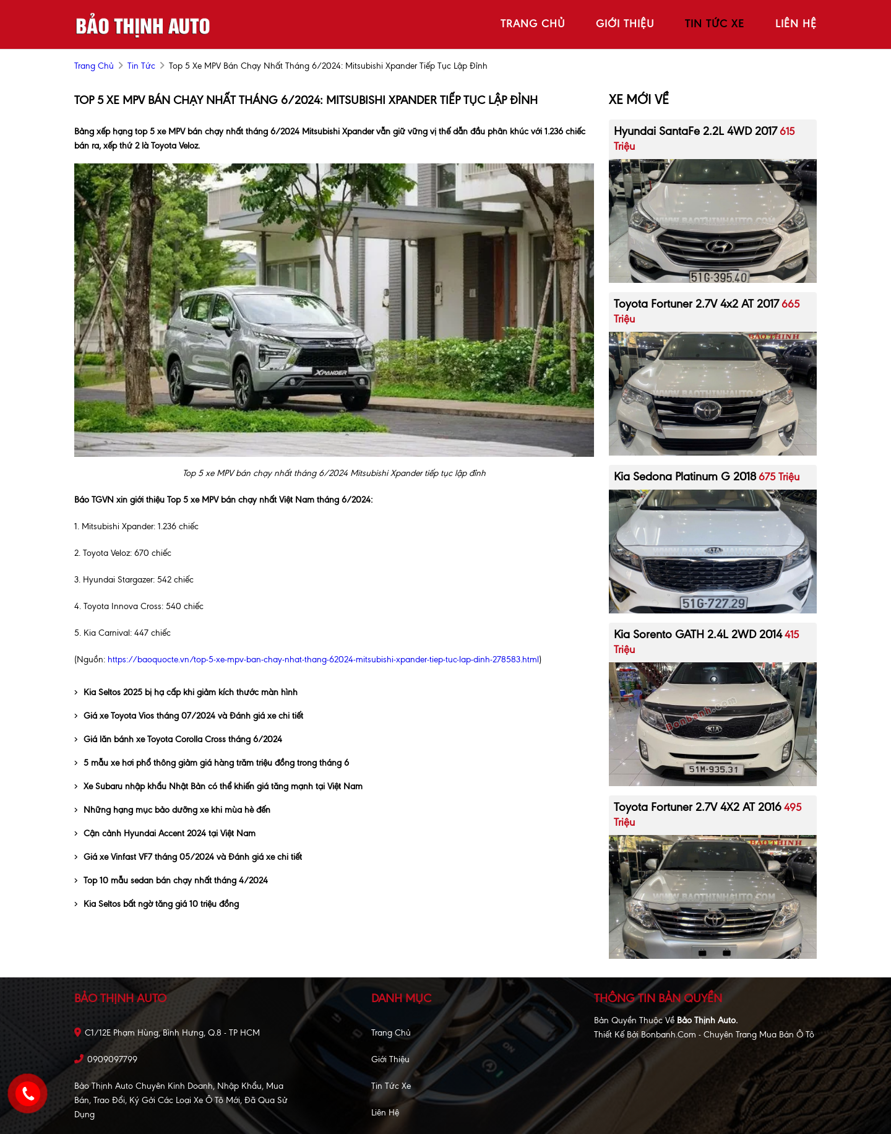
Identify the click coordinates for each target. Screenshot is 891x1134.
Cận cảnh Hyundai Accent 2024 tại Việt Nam (165, 833)
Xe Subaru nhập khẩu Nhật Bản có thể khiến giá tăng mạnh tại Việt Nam (218, 786)
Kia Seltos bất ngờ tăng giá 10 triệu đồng (156, 904)
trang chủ (533, 23)
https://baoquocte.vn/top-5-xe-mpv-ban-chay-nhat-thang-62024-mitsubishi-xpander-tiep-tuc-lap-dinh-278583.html (323, 659)
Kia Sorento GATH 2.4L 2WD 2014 (698, 634)
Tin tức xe (391, 1086)
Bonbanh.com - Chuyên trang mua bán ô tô (727, 1034)
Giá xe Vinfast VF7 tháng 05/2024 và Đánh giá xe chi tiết (188, 857)
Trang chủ (391, 1033)
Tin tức (141, 66)
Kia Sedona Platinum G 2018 (685, 476)
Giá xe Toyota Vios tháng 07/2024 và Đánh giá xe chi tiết (188, 716)
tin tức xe (714, 23)
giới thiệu (625, 23)
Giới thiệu (390, 1059)
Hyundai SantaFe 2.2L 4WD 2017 (695, 131)
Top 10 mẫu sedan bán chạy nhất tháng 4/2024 (171, 880)
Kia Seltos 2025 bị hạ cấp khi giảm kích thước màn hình (186, 692)
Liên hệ (385, 1112)
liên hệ (796, 23)
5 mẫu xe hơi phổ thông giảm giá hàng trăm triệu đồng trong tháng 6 (211, 763)
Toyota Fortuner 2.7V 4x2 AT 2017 (696, 303)
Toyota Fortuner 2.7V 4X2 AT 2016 (697, 807)
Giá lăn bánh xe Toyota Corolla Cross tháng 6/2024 (178, 739)
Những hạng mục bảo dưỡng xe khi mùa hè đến (172, 810)
